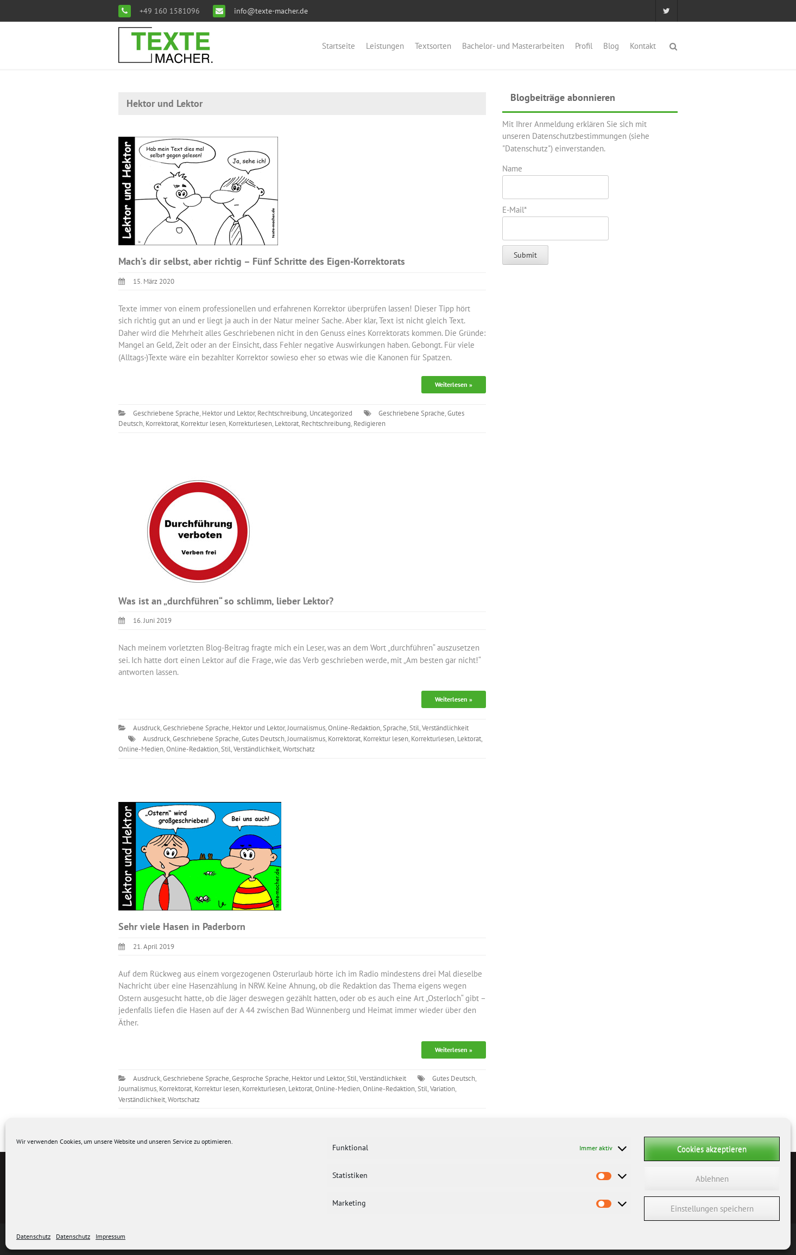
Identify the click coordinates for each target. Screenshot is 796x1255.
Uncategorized (330, 413)
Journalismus (306, 727)
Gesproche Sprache (260, 1078)
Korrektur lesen (203, 423)
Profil (583, 46)
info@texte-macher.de (270, 11)
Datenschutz (33, 1236)
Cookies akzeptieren (712, 1149)
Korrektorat (162, 423)
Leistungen (385, 46)
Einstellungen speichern (712, 1208)
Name (555, 181)
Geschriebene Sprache (166, 413)
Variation (442, 1088)
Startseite (338, 46)
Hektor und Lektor (228, 413)
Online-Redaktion (354, 727)
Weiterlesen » (453, 384)
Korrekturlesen (250, 423)
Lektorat (287, 423)
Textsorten (433, 46)
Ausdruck (146, 727)
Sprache (395, 727)
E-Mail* (555, 222)
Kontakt (643, 46)
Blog (611, 46)
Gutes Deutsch (263, 738)
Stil (414, 727)
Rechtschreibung (282, 413)
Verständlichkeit (445, 727)
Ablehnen (712, 1179)
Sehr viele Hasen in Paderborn (181, 926)
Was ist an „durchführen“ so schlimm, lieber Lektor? (225, 601)
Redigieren (369, 423)
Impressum (110, 1236)
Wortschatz (299, 749)
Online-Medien (140, 749)
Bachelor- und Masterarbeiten (513, 46)
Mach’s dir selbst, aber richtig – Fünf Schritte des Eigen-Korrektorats (261, 261)
